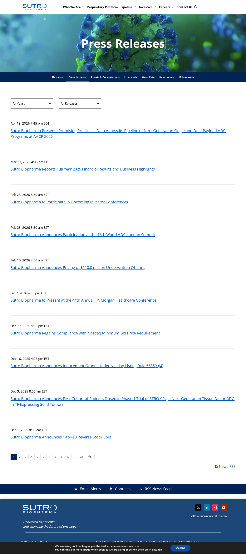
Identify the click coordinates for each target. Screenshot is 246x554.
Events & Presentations (105, 77)
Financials (130, 77)
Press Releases (77, 77)
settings (157, 550)
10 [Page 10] (68, 456)
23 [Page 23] (82, 456)
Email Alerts (87, 488)
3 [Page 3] (27, 456)
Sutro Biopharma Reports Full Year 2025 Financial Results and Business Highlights (83, 169)
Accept (180, 548)
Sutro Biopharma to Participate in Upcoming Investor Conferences (69, 202)
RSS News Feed (155, 488)
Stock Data (148, 77)
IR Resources (186, 77)
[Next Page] (90, 457)
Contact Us (184, 7)
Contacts (120, 488)
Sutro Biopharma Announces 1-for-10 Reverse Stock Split (61, 437)
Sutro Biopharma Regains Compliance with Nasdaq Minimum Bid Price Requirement (85, 333)
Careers (164, 7)
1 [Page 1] (15, 456)
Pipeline (126, 7)
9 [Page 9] (62, 456)
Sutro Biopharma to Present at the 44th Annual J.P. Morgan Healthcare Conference (83, 300)
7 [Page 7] (50, 456)
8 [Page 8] (56, 456)
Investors (145, 7)
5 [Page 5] (39, 456)
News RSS (224, 466)
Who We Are (72, 7)
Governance (166, 77)
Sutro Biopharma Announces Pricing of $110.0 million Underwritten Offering (78, 267)
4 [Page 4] (33, 456)
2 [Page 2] (21, 456)
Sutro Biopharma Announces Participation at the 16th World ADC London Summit (83, 234)
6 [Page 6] (45, 456)
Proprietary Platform (102, 7)
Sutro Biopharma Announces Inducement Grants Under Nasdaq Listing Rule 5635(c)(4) (87, 365)
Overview (58, 77)
